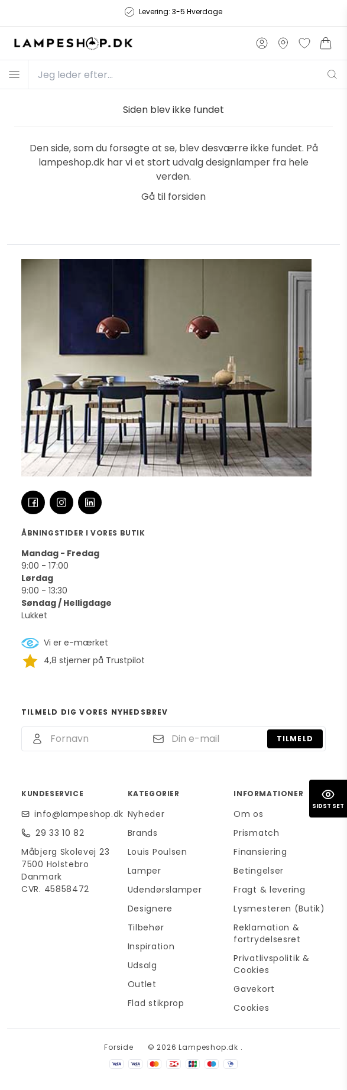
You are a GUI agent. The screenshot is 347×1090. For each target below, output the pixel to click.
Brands (143, 833)
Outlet (142, 984)
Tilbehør (146, 927)
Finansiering (260, 852)
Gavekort (254, 989)
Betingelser (259, 871)
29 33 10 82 (60, 833)
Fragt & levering (269, 890)
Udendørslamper (165, 890)
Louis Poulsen (157, 852)
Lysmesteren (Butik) (279, 908)
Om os (249, 814)
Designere (150, 908)
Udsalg (142, 965)
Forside (119, 1047)
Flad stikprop (156, 1003)
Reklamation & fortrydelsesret (267, 933)
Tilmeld (295, 739)
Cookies (251, 1008)
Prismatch (256, 833)
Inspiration (151, 946)
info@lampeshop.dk (73, 814)
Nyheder (146, 814)
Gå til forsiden (173, 196)
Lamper (144, 871)
